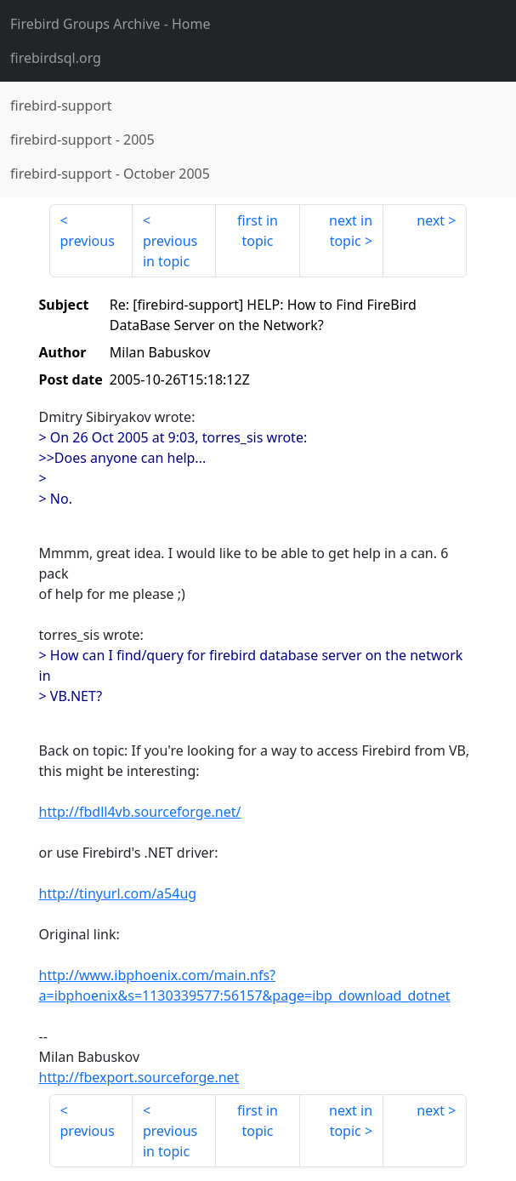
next (431, 220)
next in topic (350, 230)
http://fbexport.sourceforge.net (139, 1077)
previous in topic (170, 251)
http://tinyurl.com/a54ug (118, 893)
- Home (110, 23)
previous (87, 240)
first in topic (257, 230)
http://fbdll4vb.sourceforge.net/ (140, 811)
